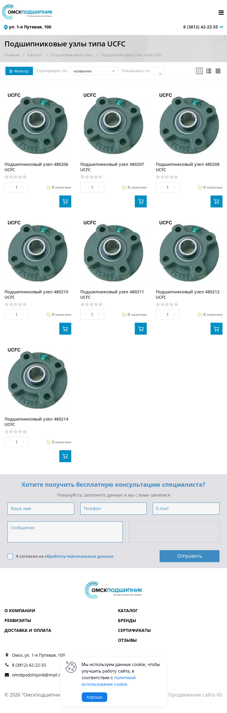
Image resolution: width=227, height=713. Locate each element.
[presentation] (174, 532)
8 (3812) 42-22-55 (200, 27)
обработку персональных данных (79, 556)
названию (94, 71)
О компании (19, 610)
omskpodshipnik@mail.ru (37, 675)
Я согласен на (60, 556)
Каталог (128, 610)
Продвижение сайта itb (195, 694)
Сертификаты (134, 630)
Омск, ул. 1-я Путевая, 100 (38, 655)
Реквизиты (17, 620)
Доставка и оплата (27, 630)
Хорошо (94, 697)
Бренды (127, 620)
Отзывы (127, 640)
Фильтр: (19, 71)
